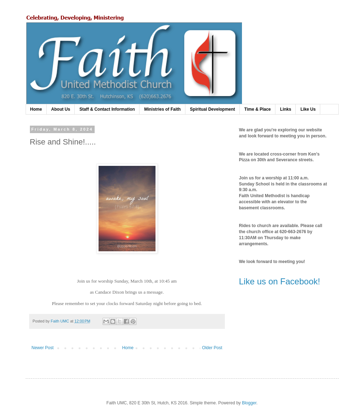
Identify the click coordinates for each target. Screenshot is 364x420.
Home (36, 109)
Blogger (249, 402)
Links (285, 109)
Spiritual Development (212, 109)
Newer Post (43, 347)
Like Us (308, 109)
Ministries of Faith (162, 109)
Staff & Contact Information (107, 109)
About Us (60, 109)
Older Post (212, 347)
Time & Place (257, 109)
